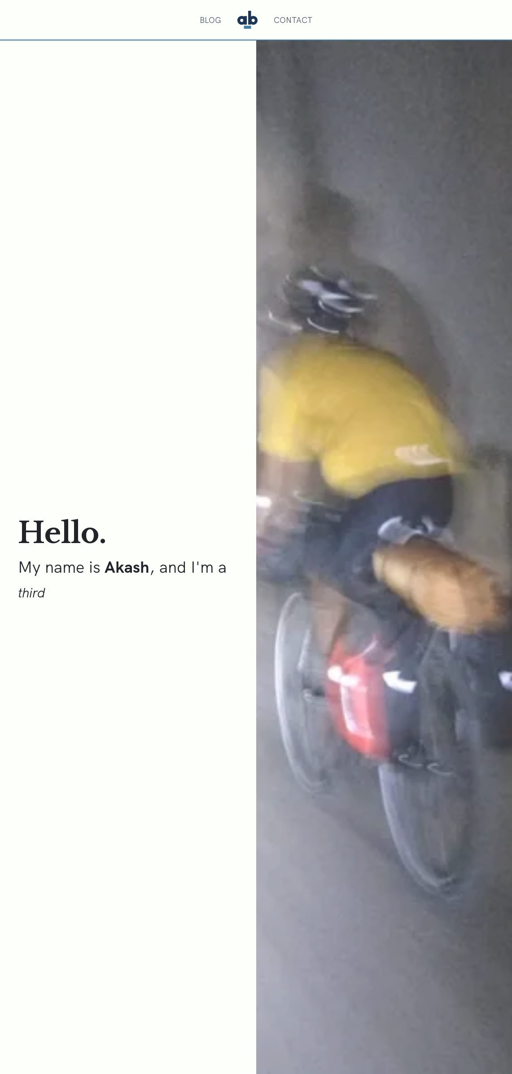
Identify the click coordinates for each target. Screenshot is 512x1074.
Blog (210, 20)
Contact (293, 20)
